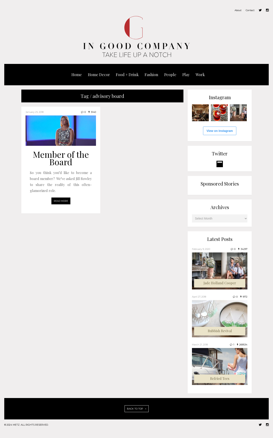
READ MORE (61, 200)
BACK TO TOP (136, 408)
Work (200, 74)
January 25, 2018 (35, 112)
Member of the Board (61, 158)
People (170, 74)
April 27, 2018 (199, 296)
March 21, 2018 (200, 344)
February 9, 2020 (201, 249)
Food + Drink (127, 74)
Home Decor (99, 74)
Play (186, 74)
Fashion (151, 74)
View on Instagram (219, 131)
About (238, 10)
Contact (250, 10)
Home (76, 74)
